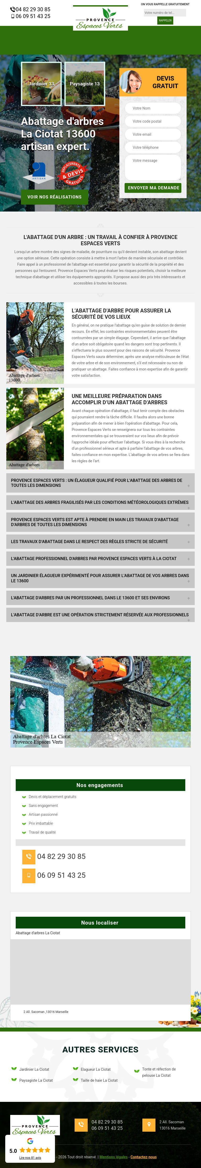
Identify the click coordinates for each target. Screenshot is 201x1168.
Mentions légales (113, 1157)
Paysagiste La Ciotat (32, 1080)
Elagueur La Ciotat (92, 1069)
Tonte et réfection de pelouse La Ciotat (155, 1072)
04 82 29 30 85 (30, 9)
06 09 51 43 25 (30, 16)
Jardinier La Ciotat (30, 1069)
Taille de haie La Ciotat (95, 1080)
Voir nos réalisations (54, 196)
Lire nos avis (30, 1158)
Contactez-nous (144, 1157)
